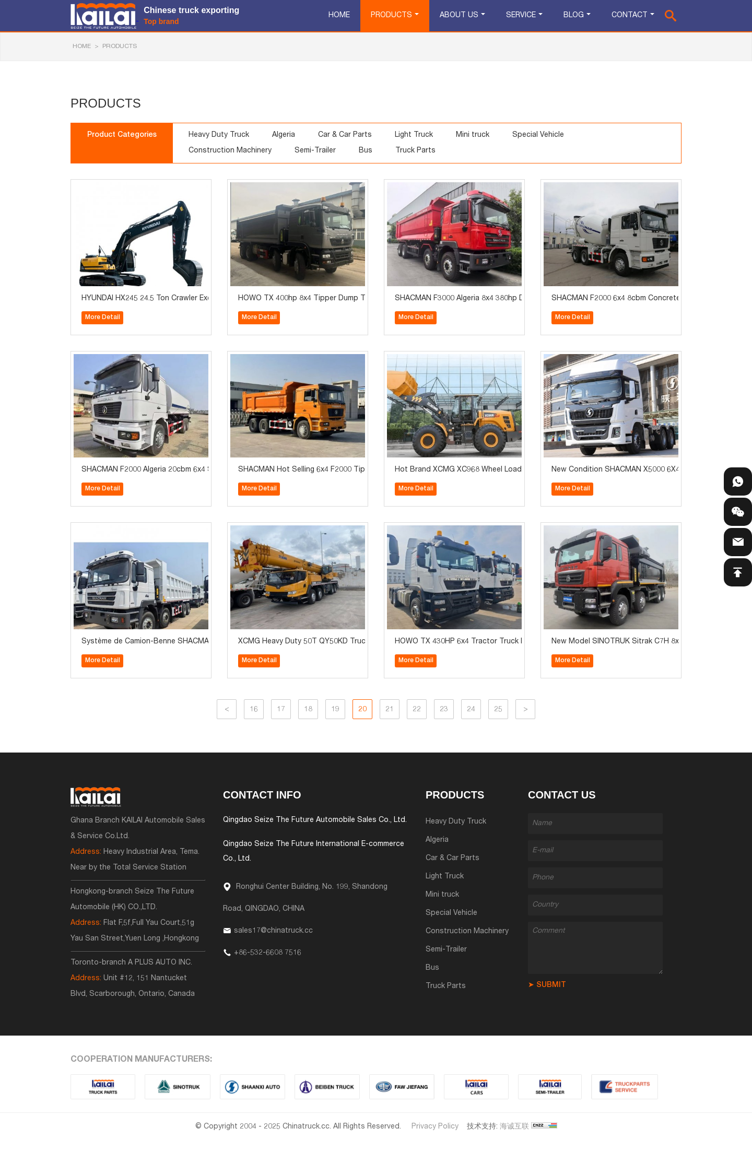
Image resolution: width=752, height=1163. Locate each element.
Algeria (283, 135)
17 (281, 709)
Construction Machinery (230, 151)
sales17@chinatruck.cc (273, 931)
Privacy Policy (435, 1127)
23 (444, 709)
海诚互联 (514, 1127)
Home (339, 15)
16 (254, 709)
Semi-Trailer (315, 151)
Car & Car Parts (345, 135)
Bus (365, 151)
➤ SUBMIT (547, 985)
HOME (82, 46)
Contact (630, 15)
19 (335, 709)
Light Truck (414, 135)
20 (362, 709)
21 (389, 709)
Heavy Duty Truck (219, 135)
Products (391, 15)
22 (417, 709)
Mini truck (472, 135)
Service (521, 15)
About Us (459, 15)
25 (498, 709)
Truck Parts (415, 151)
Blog (573, 15)
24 (471, 709)
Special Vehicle (538, 135)
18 (308, 709)
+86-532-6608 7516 (267, 953)
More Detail (102, 317)
